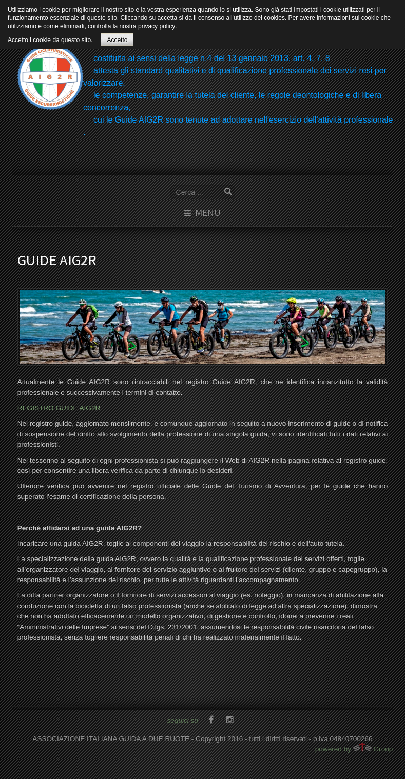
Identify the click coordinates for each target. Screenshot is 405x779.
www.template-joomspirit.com (403, 749)
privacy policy (156, 26)
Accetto (117, 40)
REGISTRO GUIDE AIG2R (59, 408)
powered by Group (354, 747)
